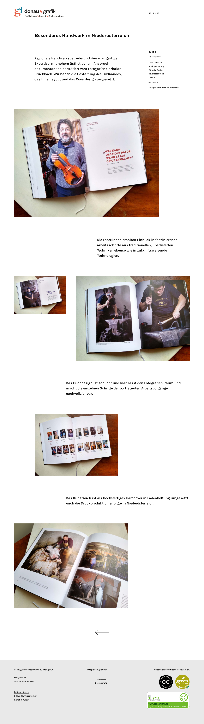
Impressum (101, 679)
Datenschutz (101, 683)
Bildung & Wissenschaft (25, 696)
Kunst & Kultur (21, 700)
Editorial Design (21, 692)
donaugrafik (20, 670)
